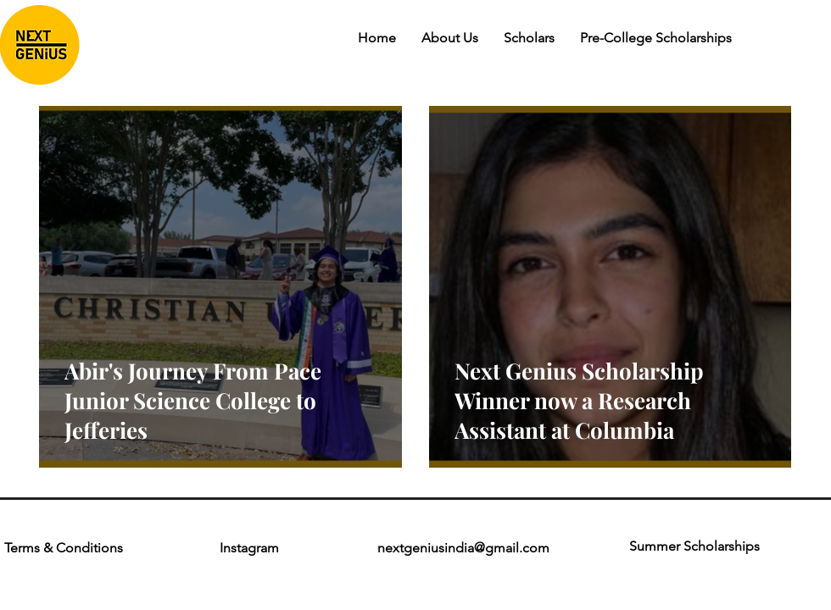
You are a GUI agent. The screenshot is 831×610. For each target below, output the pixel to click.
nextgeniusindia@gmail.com (463, 548)
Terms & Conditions (65, 548)
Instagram (249, 548)
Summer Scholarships (694, 546)
